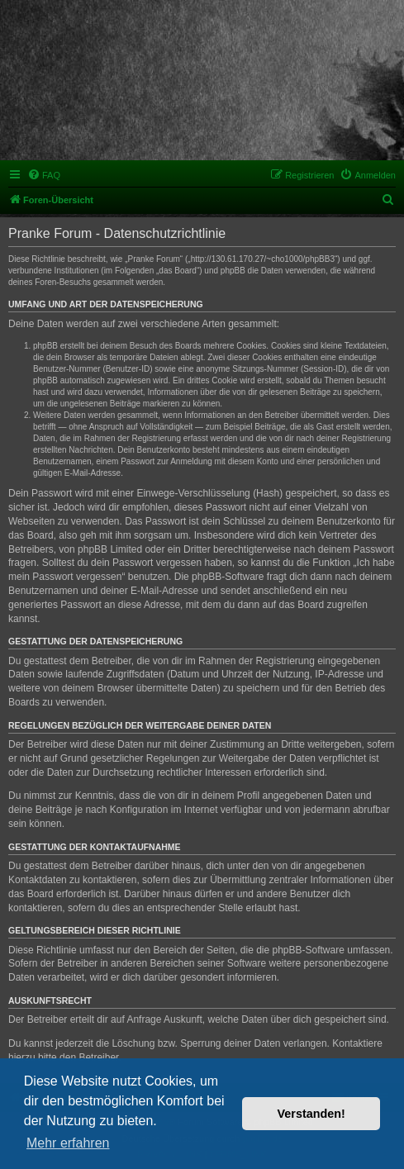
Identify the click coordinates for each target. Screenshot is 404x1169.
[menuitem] (43, 175)
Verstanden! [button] (311, 1113)
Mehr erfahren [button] (68, 1143)
